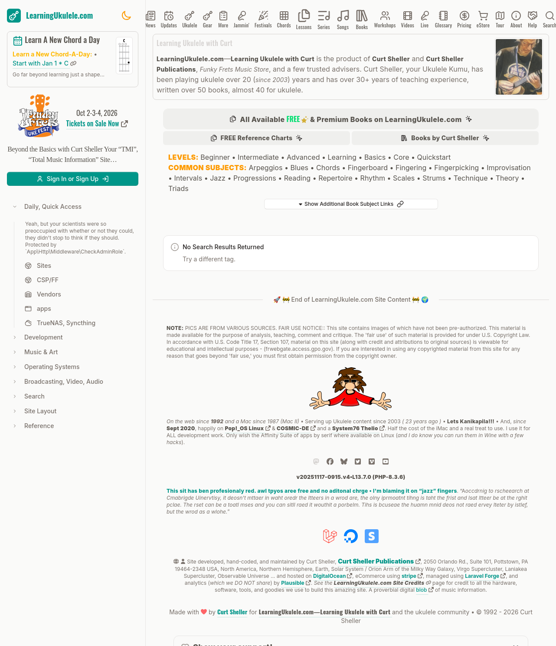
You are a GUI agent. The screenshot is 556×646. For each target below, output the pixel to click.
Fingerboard (368, 167)
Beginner (215, 157)
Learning (341, 157)
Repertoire (335, 178)
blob (424, 590)
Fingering (411, 167)
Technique (471, 178)
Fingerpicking (456, 167)
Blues (299, 167)
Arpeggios (265, 167)
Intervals (188, 178)
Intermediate (258, 157)
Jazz (218, 178)
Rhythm (372, 178)
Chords (328, 167)
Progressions (254, 178)
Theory (507, 178)
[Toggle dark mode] (126, 15)
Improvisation (509, 167)
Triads (178, 188)
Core (401, 157)
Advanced (303, 157)
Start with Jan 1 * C (44, 63)
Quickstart (434, 157)
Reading (297, 178)
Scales (404, 178)
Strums (433, 178)
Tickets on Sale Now (97, 123)
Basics (375, 157)
